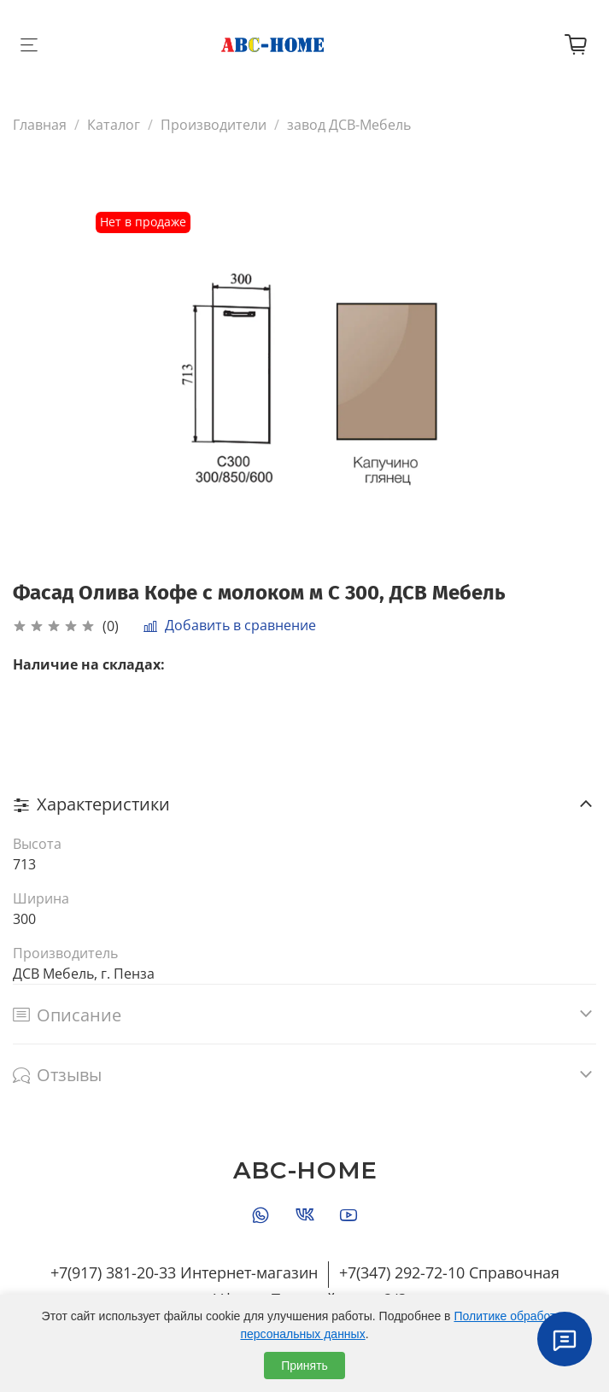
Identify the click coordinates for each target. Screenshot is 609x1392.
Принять (304, 1365)
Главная (40, 124)
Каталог (113, 124)
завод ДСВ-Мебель (349, 124)
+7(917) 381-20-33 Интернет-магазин (184, 1272)
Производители (213, 124)
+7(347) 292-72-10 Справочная (449, 1272)
